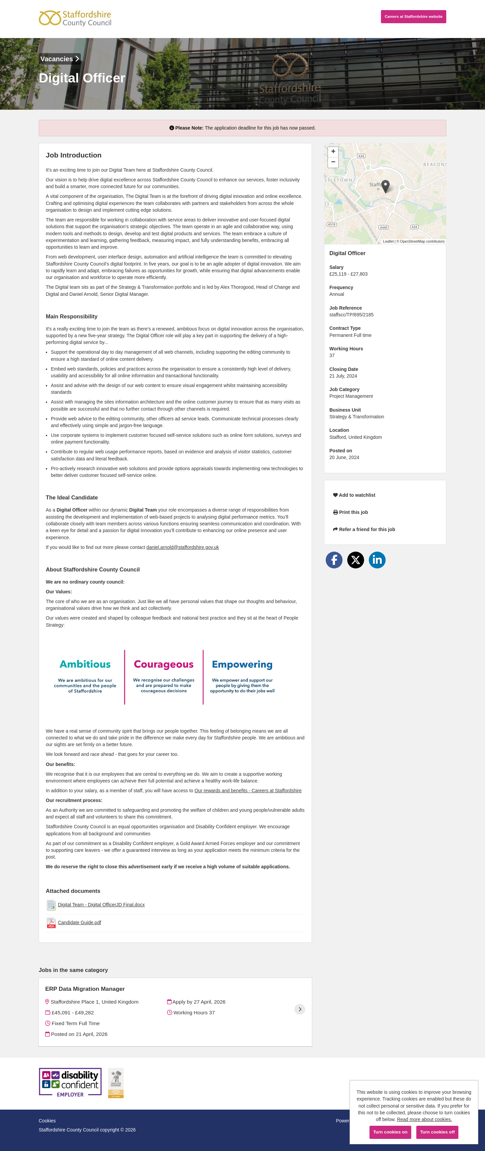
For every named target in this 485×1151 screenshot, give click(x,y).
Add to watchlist (354, 495)
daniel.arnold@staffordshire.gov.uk (183, 547)
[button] (385, 187)
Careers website (414, 16)
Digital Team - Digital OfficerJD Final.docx (101, 904)
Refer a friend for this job (364, 529)
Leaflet (388, 241)
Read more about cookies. (424, 1119)
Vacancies (59, 59)
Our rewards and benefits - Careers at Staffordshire (247, 790)
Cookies (47, 1120)
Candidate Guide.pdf (79, 922)
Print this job (350, 512)
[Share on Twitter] (355, 560)
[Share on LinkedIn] (377, 560)
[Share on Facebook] (334, 560)
